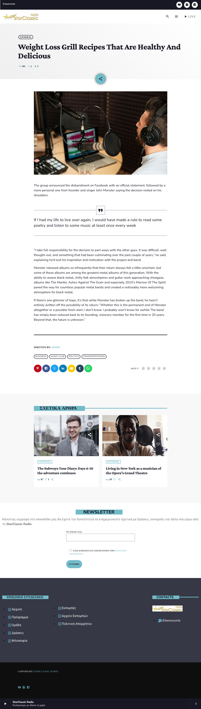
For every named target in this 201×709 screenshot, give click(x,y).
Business (41, 356)
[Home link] (21, 16)
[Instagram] (187, 5)
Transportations (94, 356)
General (27, 36)
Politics (74, 356)
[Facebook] (195, 5)
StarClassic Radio (45, 671)
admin (55, 347)
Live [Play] (190, 16)
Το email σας (100, 535)
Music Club (57, 356)
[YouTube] (179, 5)
